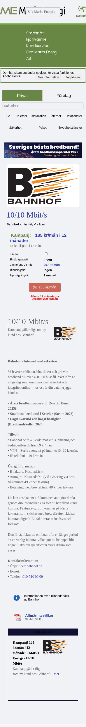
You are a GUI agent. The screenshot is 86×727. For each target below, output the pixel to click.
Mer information (48, 77)
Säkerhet (15, 127)
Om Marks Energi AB (42, 55)
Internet (56, 116)
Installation (39, 116)
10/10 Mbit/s (27, 215)
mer (56, 674)
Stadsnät (35, 33)
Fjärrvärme (36, 39)
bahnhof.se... (36, 566)
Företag (63, 95)
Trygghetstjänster (70, 127)
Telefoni (21, 116)
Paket (43, 127)
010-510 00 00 (32, 576)
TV (8, 116)
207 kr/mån (52, 265)
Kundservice (37, 45)
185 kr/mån (44, 287)
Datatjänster (74, 116)
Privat (22, 95)
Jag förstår (73, 77)
